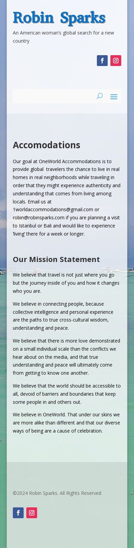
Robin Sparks (59, 17)
